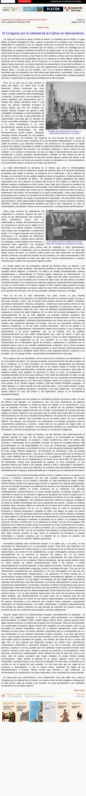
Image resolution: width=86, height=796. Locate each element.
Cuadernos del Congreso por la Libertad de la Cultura (24, 20)
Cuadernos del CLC (32, 694)
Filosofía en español (14, 694)
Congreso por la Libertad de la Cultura (39, 696)
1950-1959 (81, 694)
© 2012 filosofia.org (14, 696)
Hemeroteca (80, 696)
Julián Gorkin (43, 27)
